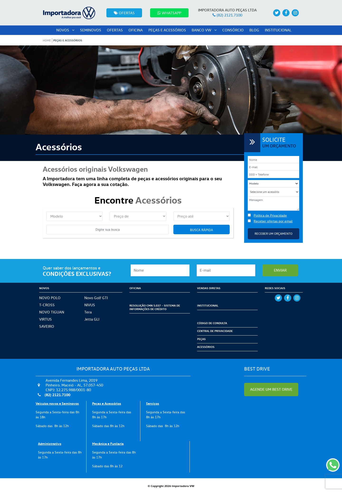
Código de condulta (212, 323)
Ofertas (124, 13)
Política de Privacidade (270, 215)
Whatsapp (169, 13)
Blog (254, 30)
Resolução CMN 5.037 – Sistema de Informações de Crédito (154, 307)
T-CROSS (47, 305)
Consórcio (233, 30)
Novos (65, 30)
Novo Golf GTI (96, 298)
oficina (135, 30)
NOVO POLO (50, 298)
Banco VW (204, 30)
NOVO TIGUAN (51, 312)
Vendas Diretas (208, 288)
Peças (201, 339)
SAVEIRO (46, 326)
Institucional (278, 30)
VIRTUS (45, 319)
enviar (280, 270)
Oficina (135, 288)
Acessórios (205, 347)
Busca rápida (201, 230)
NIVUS (89, 305)
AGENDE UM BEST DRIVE (271, 389)
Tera (88, 312)
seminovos (90, 30)
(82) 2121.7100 (229, 15)
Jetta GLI (91, 319)
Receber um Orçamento (273, 233)
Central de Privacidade (215, 331)
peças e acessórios (167, 30)
